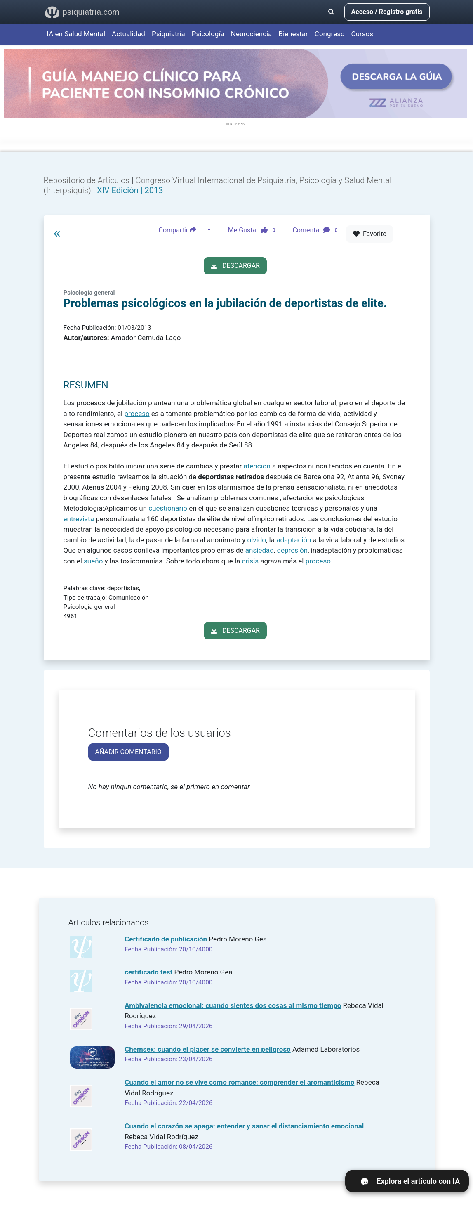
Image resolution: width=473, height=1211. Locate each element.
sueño (93, 561)
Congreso (330, 34)
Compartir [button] (182, 230)
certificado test (148, 972)
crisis (250, 561)
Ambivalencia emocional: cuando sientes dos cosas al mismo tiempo (233, 1005)
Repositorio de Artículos (87, 180)
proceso (136, 413)
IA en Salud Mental (76, 34)
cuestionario (167, 508)
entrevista (79, 519)
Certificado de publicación (166, 939)
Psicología (208, 34)
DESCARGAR (235, 266)
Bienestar (293, 34)
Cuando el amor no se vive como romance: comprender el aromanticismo (239, 1082)
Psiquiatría (168, 34)
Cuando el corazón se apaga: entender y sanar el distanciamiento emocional (244, 1126)
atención (257, 466)
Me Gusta (254, 230)
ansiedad (259, 550)
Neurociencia (251, 34)
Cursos (362, 34)
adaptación (293, 540)
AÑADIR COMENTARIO (128, 752)
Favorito (369, 234)
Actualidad (128, 34)
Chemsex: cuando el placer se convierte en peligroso (208, 1049)
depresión (292, 550)
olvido (256, 540)
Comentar (316, 230)
